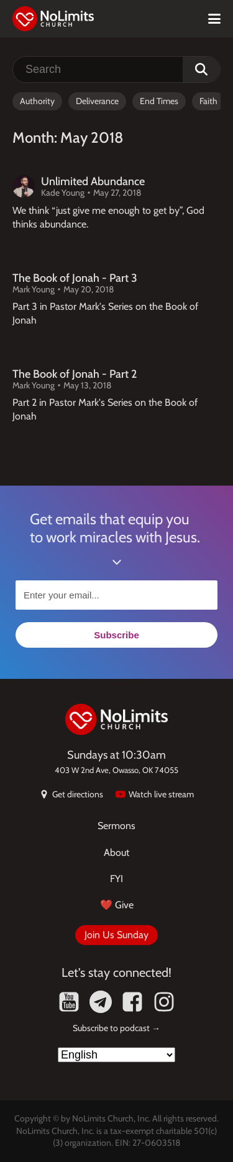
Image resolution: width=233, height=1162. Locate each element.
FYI (116, 879)
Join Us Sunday (116, 935)
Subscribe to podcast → (116, 1028)
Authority (37, 101)
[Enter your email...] (116, 595)
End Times (159, 101)
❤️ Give (117, 905)
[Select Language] (116, 1054)
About (116, 852)
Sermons (116, 826)
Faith (208, 101)
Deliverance (97, 101)
